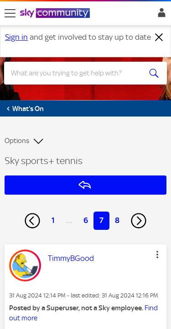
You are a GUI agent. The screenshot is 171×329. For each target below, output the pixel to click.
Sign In (159, 15)
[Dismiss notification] (159, 37)
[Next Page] (139, 221)
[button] (157, 254)
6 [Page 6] (85, 220)
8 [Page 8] (117, 220)
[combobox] (77, 73)
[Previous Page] (32, 221)
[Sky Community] (56, 14)
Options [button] (17, 141)
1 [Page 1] (53, 220)
